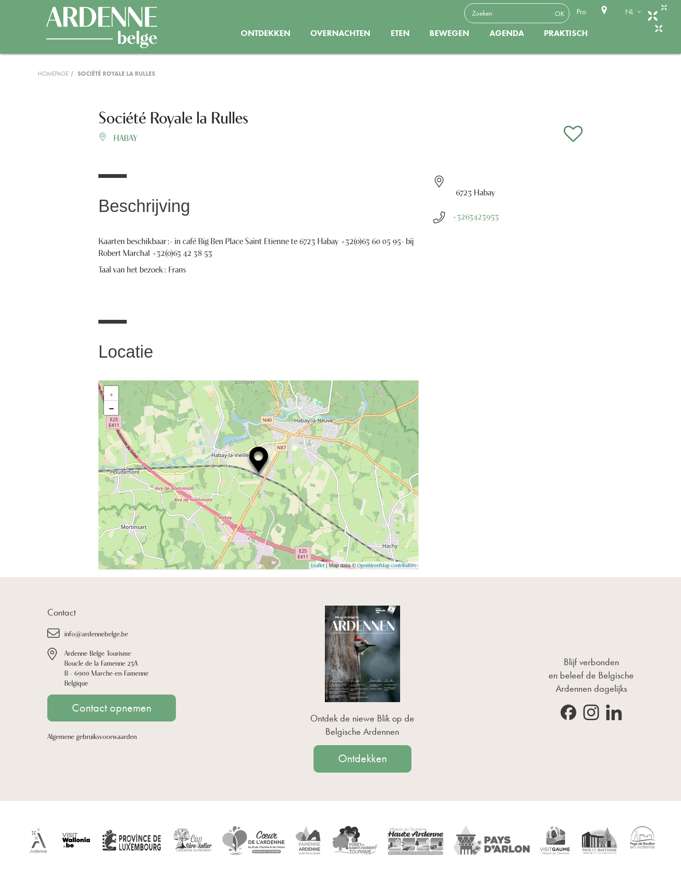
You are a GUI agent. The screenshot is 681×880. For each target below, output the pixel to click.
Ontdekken (265, 33)
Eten (400, 33)
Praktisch (566, 33)
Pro (581, 11)
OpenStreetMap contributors (386, 565)
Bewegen (449, 33)
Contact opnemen (111, 707)
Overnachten (340, 33)
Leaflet (317, 565)
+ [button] (111, 393)
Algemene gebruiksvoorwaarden (92, 736)
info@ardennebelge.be (96, 633)
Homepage (53, 73)
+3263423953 (475, 215)
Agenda (506, 33)
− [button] (111, 408)
